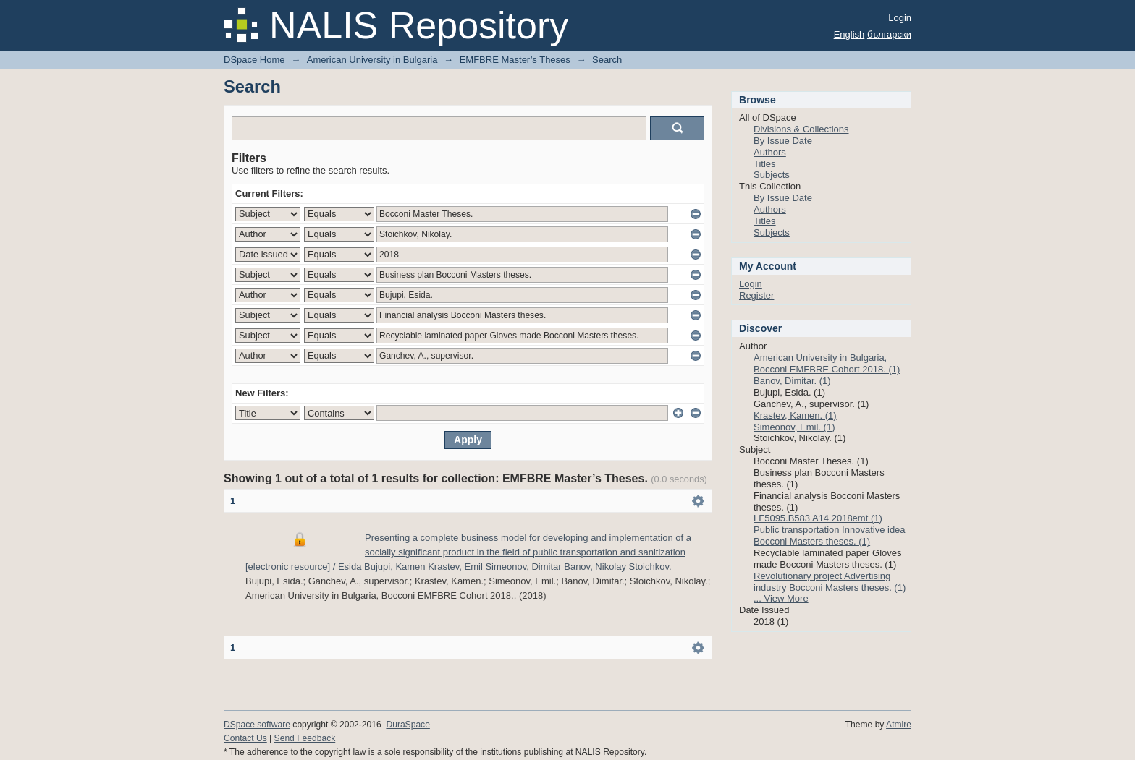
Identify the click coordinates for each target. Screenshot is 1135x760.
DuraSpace (407, 725)
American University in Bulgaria (372, 59)
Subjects (772, 174)
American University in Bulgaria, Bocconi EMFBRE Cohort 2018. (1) (827, 363)
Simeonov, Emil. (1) (794, 427)
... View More (781, 598)
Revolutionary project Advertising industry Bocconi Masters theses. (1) (830, 582)
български (889, 34)
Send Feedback (305, 738)
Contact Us (245, 738)
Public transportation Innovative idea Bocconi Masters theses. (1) (830, 535)
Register (756, 295)
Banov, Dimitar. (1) (792, 380)
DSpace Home (254, 59)
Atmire (898, 725)
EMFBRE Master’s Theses (515, 59)
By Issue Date (783, 140)
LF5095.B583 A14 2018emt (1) (818, 518)
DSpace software (257, 725)
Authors (770, 152)
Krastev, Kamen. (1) (795, 415)
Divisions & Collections (801, 129)
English (849, 34)
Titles (765, 163)
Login (899, 17)
